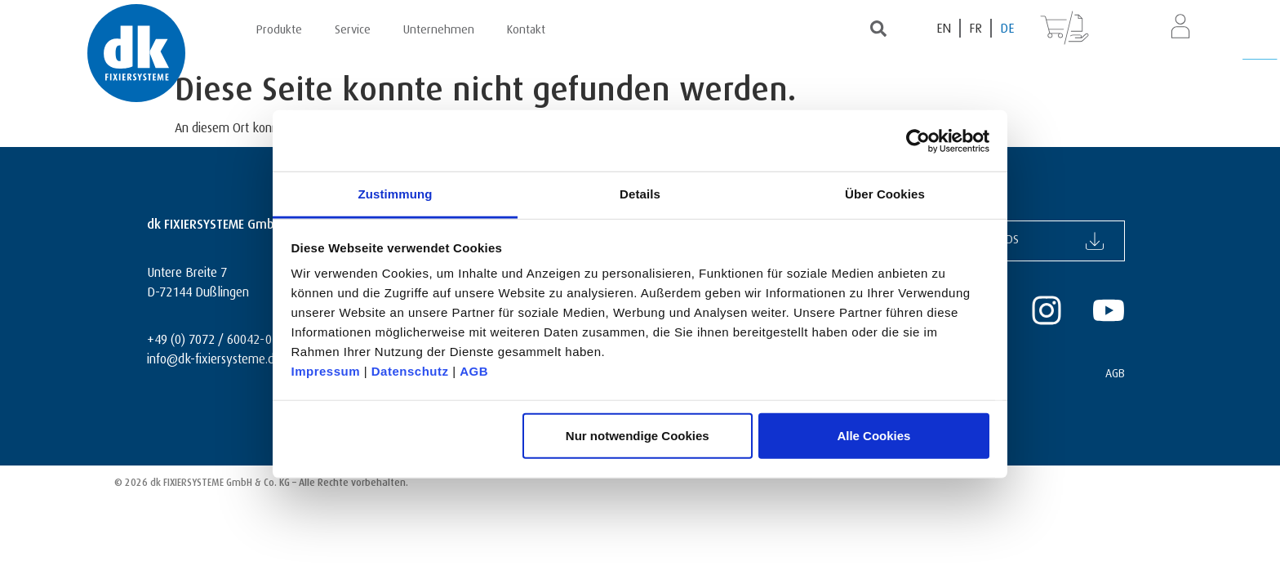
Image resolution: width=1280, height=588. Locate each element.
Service (353, 27)
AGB (474, 371)
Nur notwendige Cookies (637, 435)
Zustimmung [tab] (395, 194)
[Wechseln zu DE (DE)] (1007, 28)
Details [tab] (640, 194)
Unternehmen (438, 27)
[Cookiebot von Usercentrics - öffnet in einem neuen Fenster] (918, 140)
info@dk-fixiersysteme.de (214, 356)
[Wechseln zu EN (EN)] (944, 28)
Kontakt (526, 27)
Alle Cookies (873, 435)
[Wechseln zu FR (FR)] (976, 28)
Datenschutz (410, 371)
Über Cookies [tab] (885, 194)
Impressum (326, 371)
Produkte (279, 27)
